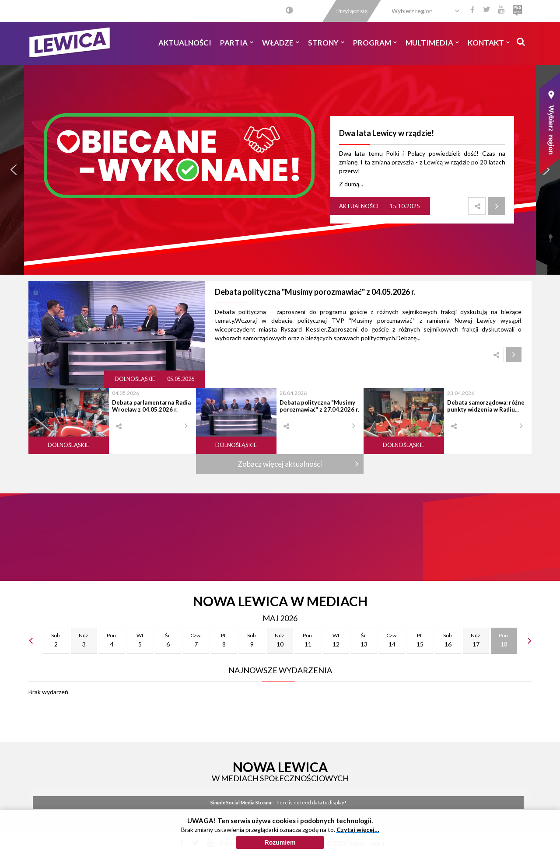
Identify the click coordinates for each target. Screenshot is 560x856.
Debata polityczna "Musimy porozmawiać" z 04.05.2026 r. (315, 292)
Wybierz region (412, 10)
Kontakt (489, 42)
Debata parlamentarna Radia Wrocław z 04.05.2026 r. (151, 406)
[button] (14, 170)
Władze (280, 42)
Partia (236, 42)
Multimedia (432, 42)
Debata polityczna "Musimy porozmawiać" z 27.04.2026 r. (319, 406)
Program (375, 42)
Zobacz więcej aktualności (280, 463)
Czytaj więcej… (357, 829)
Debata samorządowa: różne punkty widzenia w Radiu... (486, 406)
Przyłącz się (352, 10)
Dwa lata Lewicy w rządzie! (386, 133)
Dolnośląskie (135, 379)
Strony (326, 42)
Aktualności (184, 42)
